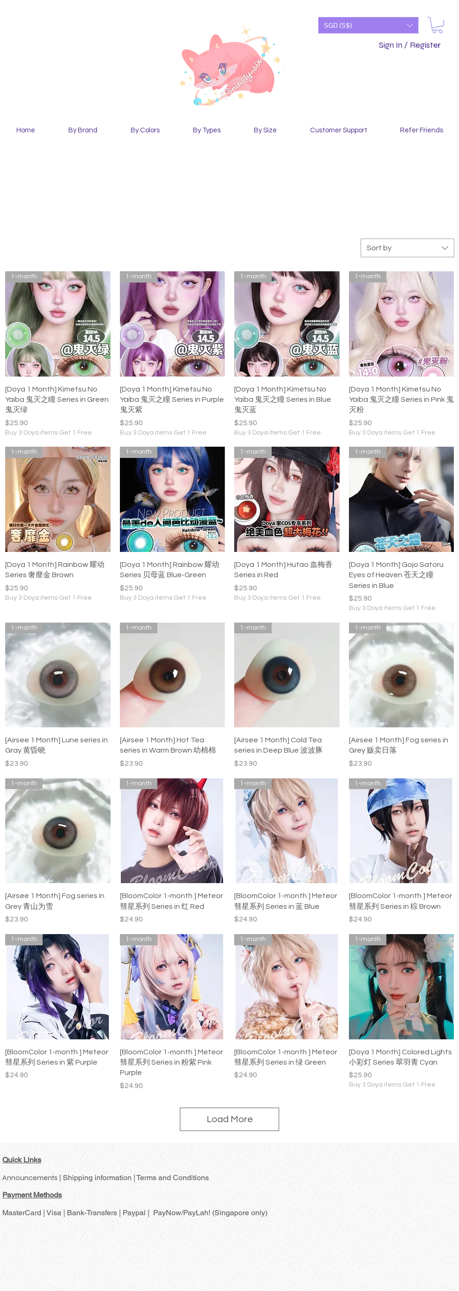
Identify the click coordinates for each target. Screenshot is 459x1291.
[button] (368, 25)
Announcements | (32, 1177)
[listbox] (368, 25)
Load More (230, 1119)
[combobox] (407, 248)
